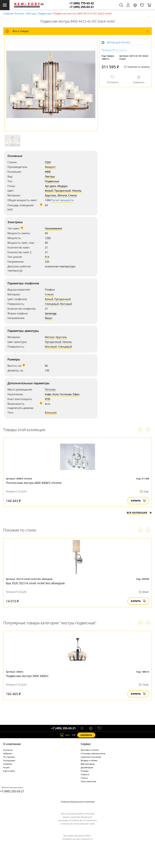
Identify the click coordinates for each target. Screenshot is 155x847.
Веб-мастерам (88, 763)
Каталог (20, 13)
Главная (8, 13)
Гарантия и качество (91, 757)
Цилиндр (50, 313)
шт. (65, 735)
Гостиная (65, 394)
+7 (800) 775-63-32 (81, 3)
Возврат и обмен (89, 760)
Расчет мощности (62, 200)
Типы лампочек (88, 781)
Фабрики (7, 753)
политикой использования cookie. (78, 823)
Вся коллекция (139, 512)
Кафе (48, 394)
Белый (49, 190)
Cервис (86, 744)
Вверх (48, 318)
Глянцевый (52, 304)
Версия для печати (118, 42)
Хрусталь (50, 195)
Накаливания (53, 228)
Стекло (72, 195)
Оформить (86, 735)
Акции (6, 767)
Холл (56, 394)
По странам (9, 757)
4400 (48, 171)
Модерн (62, 186)
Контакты (8, 750)
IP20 (47, 399)
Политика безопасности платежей (77, 801)
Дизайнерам (87, 767)
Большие (51, 412)
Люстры (31, 13)
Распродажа (9, 760)
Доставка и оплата (90, 750)
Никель (77, 190)
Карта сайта (9, 770)
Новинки (7, 763)
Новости (85, 774)
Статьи (84, 777)
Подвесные (45, 13)
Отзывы (85, 770)
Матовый (66, 304)
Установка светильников (93, 753)
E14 (47, 257)
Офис (76, 394)
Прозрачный (62, 190)
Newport (50, 167)
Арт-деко (50, 186)
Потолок (50, 389)
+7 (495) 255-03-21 (81, 7)
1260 (48, 238)
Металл (62, 195)
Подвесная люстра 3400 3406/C (27, 676)
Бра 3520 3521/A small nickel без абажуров (35, 583)
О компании (12, 744)
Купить (138, 500)
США (48, 162)
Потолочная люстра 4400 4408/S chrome (34, 483)
